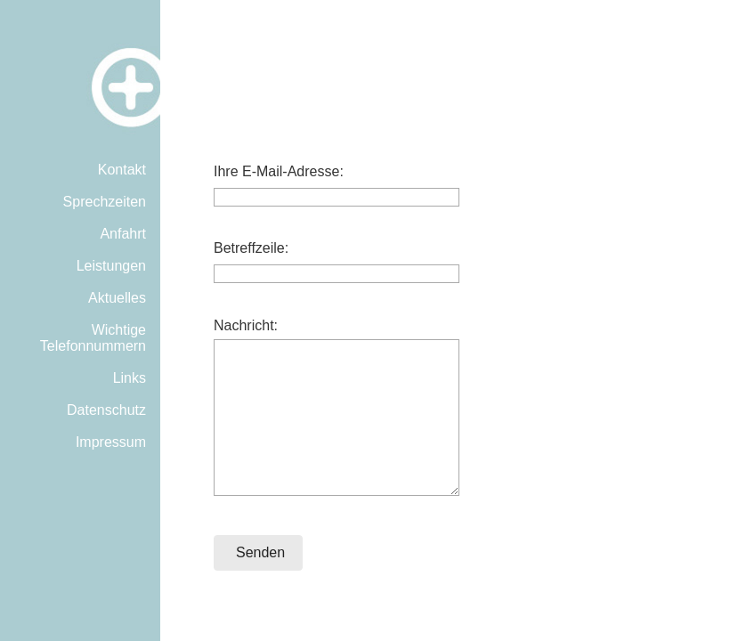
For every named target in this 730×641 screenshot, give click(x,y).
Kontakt (122, 169)
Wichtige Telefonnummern (93, 337)
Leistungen (111, 265)
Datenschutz (106, 410)
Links (129, 377)
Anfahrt (123, 233)
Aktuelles (117, 297)
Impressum (111, 442)
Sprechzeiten (104, 201)
